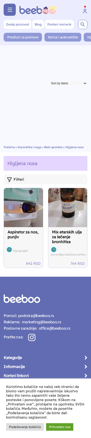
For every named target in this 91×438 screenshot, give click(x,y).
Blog (38, 24)
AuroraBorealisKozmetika (68, 254)
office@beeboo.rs (53, 328)
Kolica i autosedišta (63, 37)
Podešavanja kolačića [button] (25, 427)
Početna (9, 147)
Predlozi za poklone (22, 37)
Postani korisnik (59, 24)
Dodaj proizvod (17, 24)
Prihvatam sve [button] (59, 427)
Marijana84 (20, 251)
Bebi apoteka (53, 147)
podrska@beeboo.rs (35, 315)
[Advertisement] (45, 97)
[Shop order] (68, 83)
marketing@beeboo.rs (40, 321)
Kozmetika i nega (29, 147)
